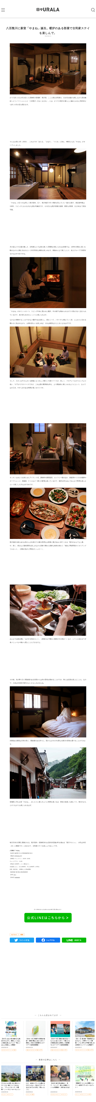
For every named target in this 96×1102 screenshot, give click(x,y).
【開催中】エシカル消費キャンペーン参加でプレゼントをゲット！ (84, 1085)
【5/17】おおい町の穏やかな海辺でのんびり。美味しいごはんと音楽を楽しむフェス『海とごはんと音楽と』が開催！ (10, 1042)
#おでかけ (14, 934)
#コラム (28, 1094)
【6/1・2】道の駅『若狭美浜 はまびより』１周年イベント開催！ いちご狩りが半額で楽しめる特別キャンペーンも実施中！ (84, 1042)
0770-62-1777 (18, 856)
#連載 (32, 1094)
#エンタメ (65, 1094)
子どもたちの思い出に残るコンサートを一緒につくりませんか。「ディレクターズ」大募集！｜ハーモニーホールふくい (10, 1086)
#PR (92, 1049)
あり (15, 874)
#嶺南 (21, 934)
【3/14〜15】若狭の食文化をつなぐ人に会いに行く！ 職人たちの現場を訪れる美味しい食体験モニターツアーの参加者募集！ (60, 1042)
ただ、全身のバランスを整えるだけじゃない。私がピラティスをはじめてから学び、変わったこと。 (35, 1086)
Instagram (17, 877)
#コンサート (4, 1094)
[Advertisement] (48, 123)
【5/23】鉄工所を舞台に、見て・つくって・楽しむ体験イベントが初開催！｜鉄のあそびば (59, 1085)
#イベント (83, 1049)
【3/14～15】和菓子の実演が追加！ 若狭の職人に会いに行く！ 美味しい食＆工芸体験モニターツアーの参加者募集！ (35, 1042)
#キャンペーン (84, 1094)
